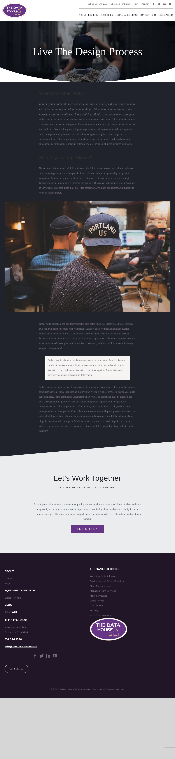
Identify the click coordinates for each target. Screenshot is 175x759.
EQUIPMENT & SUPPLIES (20, 590)
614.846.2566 (13, 639)
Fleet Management (100, 586)
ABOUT (9, 571)
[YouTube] (55, 656)
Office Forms (97, 600)
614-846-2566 (100, 4)
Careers (9, 578)
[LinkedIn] (48, 656)
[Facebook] (35, 656)
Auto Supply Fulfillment (103, 576)
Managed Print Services (103, 591)
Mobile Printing (98, 595)
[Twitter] (41, 656)
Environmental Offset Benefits (107, 581)
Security (94, 610)
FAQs (7, 583)
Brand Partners (13, 597)
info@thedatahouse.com (21, 646)
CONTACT (11, 612)
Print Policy (96, 605)
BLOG (8, 604)
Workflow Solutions (100, 615)
